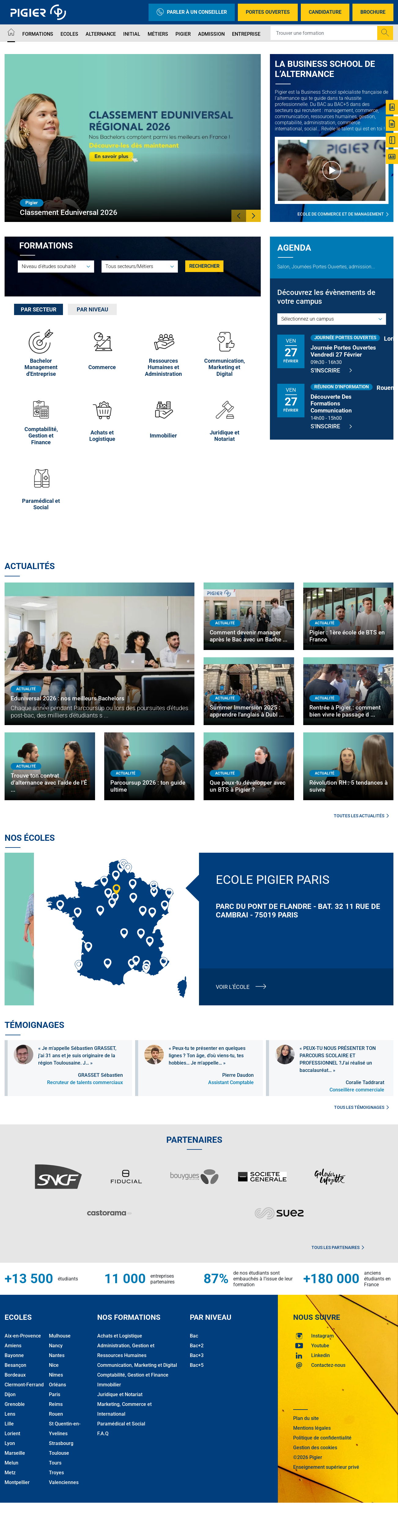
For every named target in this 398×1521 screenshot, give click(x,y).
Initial (131, 34)
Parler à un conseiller (192, 12)
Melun (11, 1463)
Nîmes (56, 1375)
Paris (54, 1394)
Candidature (325, 12)
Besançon (15, 1365)
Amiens (13, 1346)
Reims (56, 1404)
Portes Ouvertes (268, 12)
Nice (54, 1365)
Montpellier (17, 1482)
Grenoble (15, 1404)
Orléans (57, 1385)
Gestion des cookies (315, 1447)
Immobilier (109, 1385)
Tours (55, 1463)
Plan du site (306, 1418)
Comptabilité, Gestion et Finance (132, 1375)
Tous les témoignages (361, 1107)
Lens (10, 1414)
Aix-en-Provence (23, 1336)
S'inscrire (331, 370)
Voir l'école (232, 987)
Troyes (56, 1473)
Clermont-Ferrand (24, 1385)
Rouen (56, 1414)
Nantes (56, 1355)
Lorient (12, 1433)
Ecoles (69, 34)
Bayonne (14, 1355)
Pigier (183, 34)
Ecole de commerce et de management (343, 214)
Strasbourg (61, 1443)
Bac (194, 1336)
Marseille (15, 1453)
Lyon (10, 1443)
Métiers (158, 34)
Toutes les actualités (361, 815)
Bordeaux (15, 1375)
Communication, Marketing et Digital (137, 1365)
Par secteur (39, 309)
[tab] (38, 309)
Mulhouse (60, 1336)
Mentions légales (312, 1428)
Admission (211, 34)
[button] (238, 216)
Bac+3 (197, 1355)
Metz (10, 1473)
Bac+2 (197, 1346)
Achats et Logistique (119, 1336)
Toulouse (59, 1453)
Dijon (10, 1394)
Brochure (372, 12)
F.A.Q (103, 1433)
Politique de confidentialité (322, 1438)
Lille (9, 1424)
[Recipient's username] (324, 33)
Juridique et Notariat (119, 1394)
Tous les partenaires (337, 1247)
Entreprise (246, 34)
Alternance (101, 34)
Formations (37, 34)
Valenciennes (64, 1482)
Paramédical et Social (121, 1424)
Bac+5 (197, 1365)
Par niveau (92, 309)
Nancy (56, 1346)
